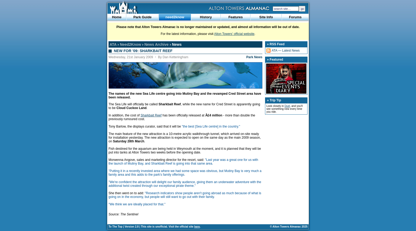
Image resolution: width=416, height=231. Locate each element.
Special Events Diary (286, 78)
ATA (113, 44)
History (206, 17)
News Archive (156, 44)
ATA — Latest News (286, 50)
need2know (175, 17)
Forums (295, 17)
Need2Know (130, 44)
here (197, 226)
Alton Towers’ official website (234, 34)
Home (117, 17)
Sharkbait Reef (151, 115)
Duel (287, 106)
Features (235, 17)
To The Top (115, 226)
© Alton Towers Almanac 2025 (288, 226)
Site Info (266, 17)
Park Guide (142, 17)
